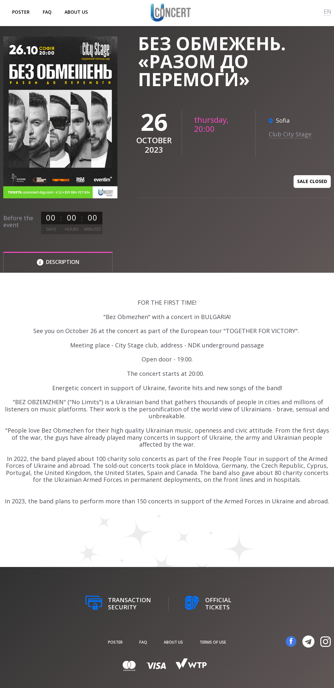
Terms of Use (213, 642)
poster (21, 12)
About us (76, 12)
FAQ (47, 12)
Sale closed (312, 181)
